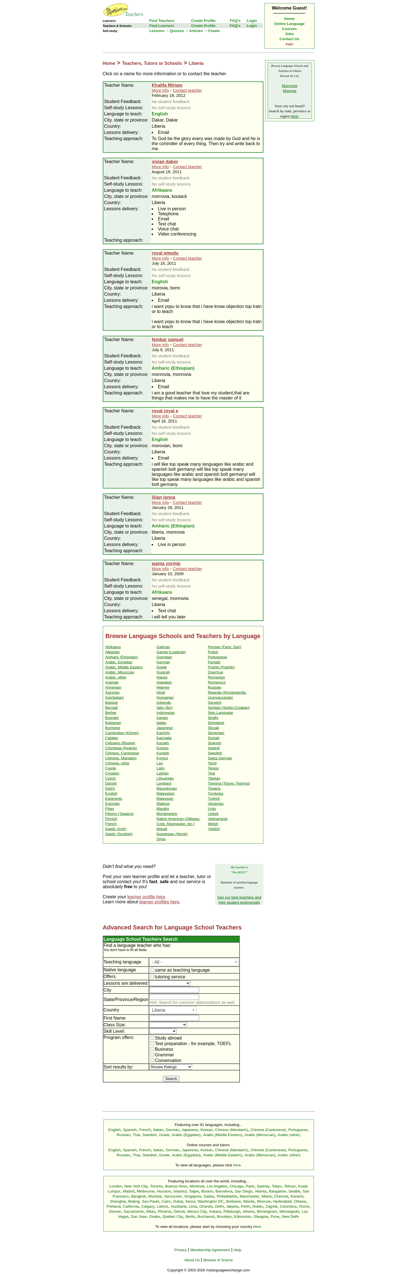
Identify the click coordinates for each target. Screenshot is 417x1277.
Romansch (217, 682)
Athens (249, 1211)
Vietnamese (217, 819)
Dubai (178, 1201)
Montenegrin (166, 814)
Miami (267, 1196)
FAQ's (235, 21)
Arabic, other (116, 677)
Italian (161, 723)
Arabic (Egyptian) (186, 1135)
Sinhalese (216, 723)
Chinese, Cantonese (122, 753)
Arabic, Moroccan (120, 672)
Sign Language (220, 713)
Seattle (294, 1191)
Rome (304, 1206)
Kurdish (162, 753)
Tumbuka (215, 793)
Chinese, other (117, 763)
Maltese (163, 803)
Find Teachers (161, 21)
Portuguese (217, 657)
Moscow (264, 1201)
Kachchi (163, 733)
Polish (213, 652)
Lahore (162, 1206)
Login (252, 21)
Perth (245, 1206)
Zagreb (271, 1206)
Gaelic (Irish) (116, 829)
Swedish (215, 753)
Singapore (192, 1196)
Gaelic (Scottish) (119, 834)
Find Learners (161, 26)
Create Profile (203, 21)
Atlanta (260, 1191)
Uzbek (213, 814)
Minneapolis (289, 1211)
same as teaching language (180, 970)
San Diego (243, 1191)
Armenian (113, 687)
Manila (248, 1201)
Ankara (215, 1211)
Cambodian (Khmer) (122, 733)
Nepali (161, 829)
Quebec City (172, 1216)
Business (162, 1049)
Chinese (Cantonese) (268, 1130)
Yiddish (214, 829)
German (163, 662)
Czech (110, 778)
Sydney (263, 1186)
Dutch (110, 788)
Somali (213, 738)
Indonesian (165, 713)
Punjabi (214, 662)
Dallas (209, 1196)
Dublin (257, 1206)
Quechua (215, 672)
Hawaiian (164, 682)
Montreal (197, 1186)
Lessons (157, 31)
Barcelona (223, 1191)
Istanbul (180, 1191)
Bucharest (206, 1216)
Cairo (166, 1201)
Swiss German (220, 758)
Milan (150, 1211)
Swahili (214, 748)
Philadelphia (227, 1196)
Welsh (213, 824)
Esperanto (113, 798)
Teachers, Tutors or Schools (152, 63)
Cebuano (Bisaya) (120, 743)
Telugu (213, 768)
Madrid (129, 1191)
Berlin (190, 1216)
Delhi (219, 1206)
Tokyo (277, 1186)
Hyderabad (282, 1201)
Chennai (281, 1196)
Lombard (163, 783)
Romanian (216, 677)
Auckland (178, 1206)
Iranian (162, 718)
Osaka (154, 1216)
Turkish (214, 798)
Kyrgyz (162, 758)
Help (237, 1250)
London (115, 1186)
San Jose (139, 1216)
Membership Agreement (210, 1250)
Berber (111, 713)
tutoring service (168, 976)
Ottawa (300, 1201)
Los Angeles (217, 1186)
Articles (196, 31)
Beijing (134, 1201)
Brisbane (233, 1201)
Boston (207, 1191)
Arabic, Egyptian (119, 662)
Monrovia (289, 86)
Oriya (160, 839)
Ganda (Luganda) (171, 652)
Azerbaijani (114, 697)
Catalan (111, 738)
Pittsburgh (232, 1211)
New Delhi (290, 1216)
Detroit (179, 1211)
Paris (250, 1186)
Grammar (162, 1054)
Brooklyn (224, 1216)
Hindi (160, 692)
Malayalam (165, 793)
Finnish (111, 819)
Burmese (112, 728)
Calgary (147, 1206)
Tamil (212, 763)
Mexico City (197, 1211)
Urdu (212, 809)
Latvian (162, 773)
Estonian (112, 803)
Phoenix (164, 1211)
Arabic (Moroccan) (260, 1135)
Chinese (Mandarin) (231, 1130)
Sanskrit (214, 702)
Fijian (109, 809)
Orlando (206, 1206)
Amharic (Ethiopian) (121, 657)
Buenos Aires (176, 1186)
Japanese (164, 728)
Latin (160, 768)
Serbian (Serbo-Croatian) (229, 707)
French (111, 824)
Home (289, 19)
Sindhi (213, 718)
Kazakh (162, 743)
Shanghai (118, 1201)
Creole (110, 768)
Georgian (164, 657)
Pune (275, 1216)
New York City (136, 1186)
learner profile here (146, 896)
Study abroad (166, 1038)
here (294, 116)
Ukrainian (216, 803)
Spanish (214, 743)
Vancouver (173, 1196)
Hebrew (162, 687)
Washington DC (211, 1201)
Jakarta (232, 1206)
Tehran (290, 1186)
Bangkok (138, 1196)
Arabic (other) (289, 1135)
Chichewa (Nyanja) (121, 748)
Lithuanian (165, 778)
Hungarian (165, 697)
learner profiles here (159, 901)
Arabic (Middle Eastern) (222, 1135)
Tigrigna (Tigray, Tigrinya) (229, 783)
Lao (159, 763)
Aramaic (112, 682)
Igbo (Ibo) (164, 707)
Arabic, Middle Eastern (124, 667)
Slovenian (216, 733)
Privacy (180, 1250)
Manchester (249, 1196)
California (131, 1206)
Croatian (112, 773)
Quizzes (177, 31)
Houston (164, 1191)
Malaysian (164, 798)
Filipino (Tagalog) (119, 814)
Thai (211, 773)
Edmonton (242, 1216)
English (111, 793)
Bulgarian (113, 723)
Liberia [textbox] (158, 1010)
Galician (163, 647)
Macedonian (166, 788)
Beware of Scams (218, 1260)
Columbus (288, 1206)
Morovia (289, 91)
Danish (111, 783)
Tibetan (214, 778)
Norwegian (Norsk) (172, 834)
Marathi (162, 809)
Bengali (111, 707)
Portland (113, 1206)
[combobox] (194, 962)
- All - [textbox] (157, 962)
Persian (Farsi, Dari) (224, 647)
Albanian (112, 652)
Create (214, 31)
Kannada (163, 738)
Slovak (213, 728)
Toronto (156, 1186)
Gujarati (163, 672)
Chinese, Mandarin (121, 758)
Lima (193, 1206)
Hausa (161, 677)
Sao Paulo (150, 1201)
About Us (192, 1260)
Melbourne (145, 1191)
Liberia (196, 63)
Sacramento (134, 1211)
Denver (115, 1211)
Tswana (214, 788)
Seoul (190, 1201)
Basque (111, 702)
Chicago (236, 1186)
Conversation (166, 1060)
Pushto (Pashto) (221, 667)
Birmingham (267, 1211)
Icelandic (163, 702)
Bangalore (277, 1191)
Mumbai (154, 1196)
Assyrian (112, 692)
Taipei (194, 1191)
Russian (214, 687)
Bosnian (112, 718)
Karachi (297, 1196)
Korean (162, 748)
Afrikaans (113, 647)
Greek (161, 667)
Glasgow (261, 1216)
